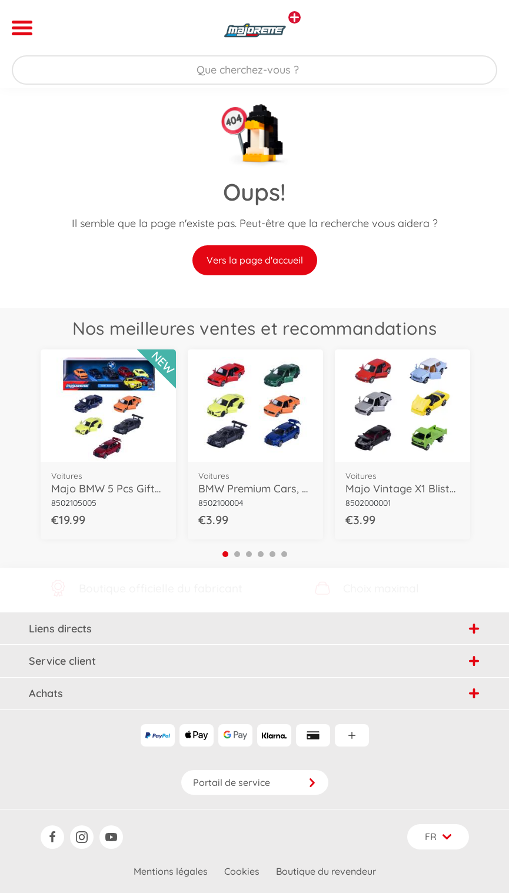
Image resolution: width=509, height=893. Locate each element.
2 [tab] (237, 554)
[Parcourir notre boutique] (254, 70)
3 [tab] (249, 554)
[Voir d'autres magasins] (294, 17)
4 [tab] (261, 554)
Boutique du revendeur (326, 871)
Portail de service (255, 782)
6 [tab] (284, 554)
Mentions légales (171, 871)
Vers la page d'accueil (255, 260)
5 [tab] (272, 554)
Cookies (242, 871)
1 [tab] (225, 554)
